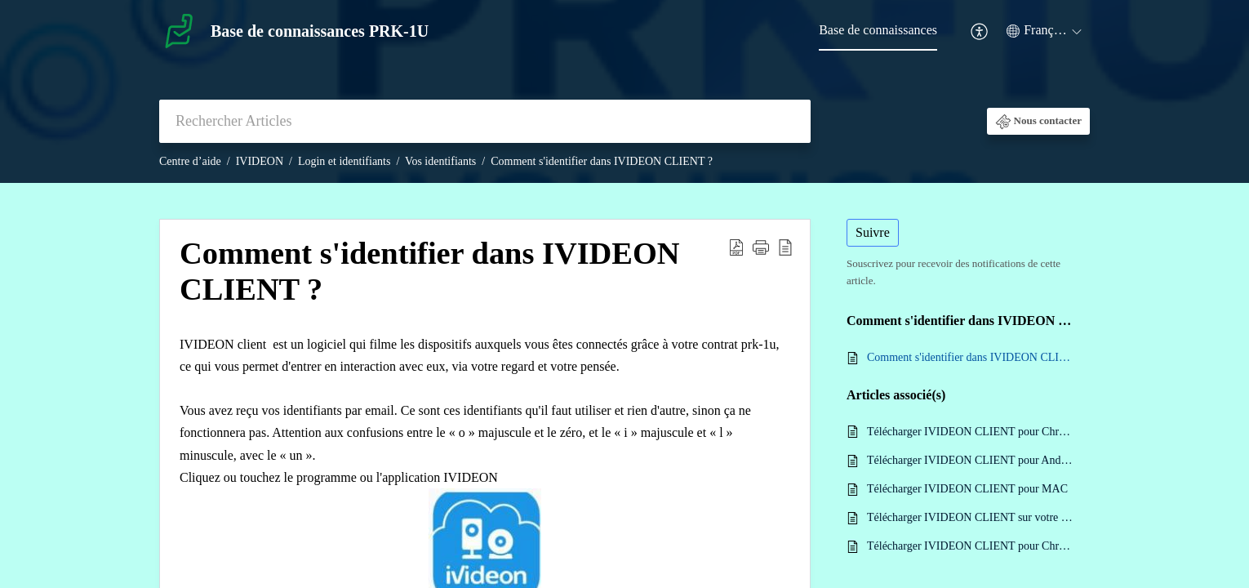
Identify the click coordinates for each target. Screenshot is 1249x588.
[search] (485, 121)
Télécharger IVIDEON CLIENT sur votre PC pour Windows (970, 517)
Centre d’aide (190, 161)
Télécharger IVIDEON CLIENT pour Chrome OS (970, 431)
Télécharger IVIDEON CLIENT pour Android (970, 460)
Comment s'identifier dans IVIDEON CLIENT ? (602, 161)
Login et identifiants (344, 161)
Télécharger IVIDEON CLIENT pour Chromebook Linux (970, 546)
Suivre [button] (873, 232)
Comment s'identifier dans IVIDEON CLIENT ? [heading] (430, 271)
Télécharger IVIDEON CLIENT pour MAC (967, 489)
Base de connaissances (878, 30)
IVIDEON (259, 161)
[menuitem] (878, 31)
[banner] (624, 91)
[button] (980, 31)
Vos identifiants (440, 161)
